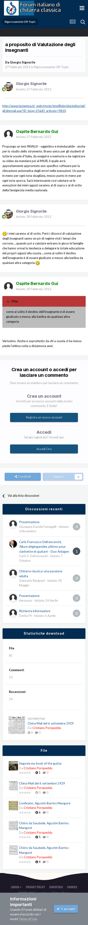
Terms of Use (28, 919)
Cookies (72, 887)
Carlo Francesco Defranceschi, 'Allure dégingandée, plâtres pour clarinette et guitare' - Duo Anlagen (44, 546)
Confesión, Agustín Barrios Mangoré (44, 803)
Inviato (33, 89)
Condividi (23, 476)
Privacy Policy (35, 887)
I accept (66, 909)
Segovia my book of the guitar (40, 763)
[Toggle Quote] (8, 301)
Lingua (16, 887)
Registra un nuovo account (44, 417)
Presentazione (29, 522)
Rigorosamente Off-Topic (51, 67)
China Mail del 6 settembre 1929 (51, 723)
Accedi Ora (44, 449)
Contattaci (56, 887)
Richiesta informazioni (34, 611)
